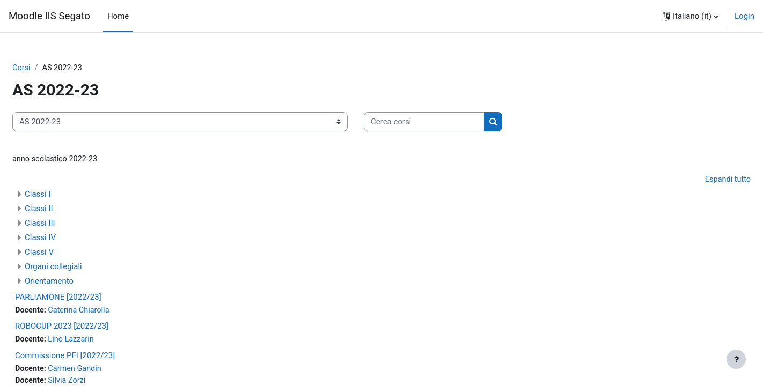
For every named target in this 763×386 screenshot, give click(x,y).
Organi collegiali (79, 267)
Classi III (65, 224)
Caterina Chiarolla (106, 311)
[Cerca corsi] (450, 122)
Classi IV (66, 238)
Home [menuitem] (118, 16)
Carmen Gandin (102, 371)
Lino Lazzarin (99, 341)
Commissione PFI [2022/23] (91, 357)
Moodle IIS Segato (49, 16)
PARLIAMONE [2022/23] (84, 298)
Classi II (64, 209)
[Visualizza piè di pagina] (736, 359)
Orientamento (74, 282)
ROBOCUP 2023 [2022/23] (87, 328)
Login (744, 16)
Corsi (47, 68)
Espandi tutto (701, 180)
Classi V (64, 253)
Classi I (63, 195)
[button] (690, 16)
